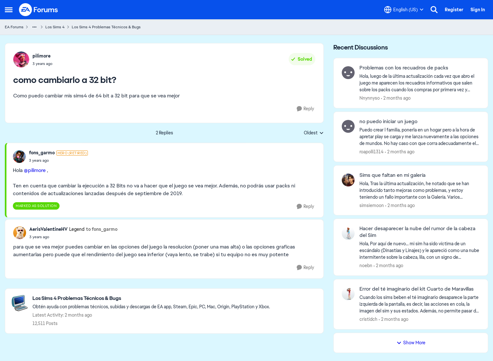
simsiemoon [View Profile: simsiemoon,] (371, 205)
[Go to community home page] (38, 9)
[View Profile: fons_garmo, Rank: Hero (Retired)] (19, 156)
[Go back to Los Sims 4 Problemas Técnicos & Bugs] (151, 298)
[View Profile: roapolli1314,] (348, 126)
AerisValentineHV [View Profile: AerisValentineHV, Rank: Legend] (48, 229)
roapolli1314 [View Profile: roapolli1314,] (371, 152)
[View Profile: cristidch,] (348, 293)
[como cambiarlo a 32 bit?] (58, 160)
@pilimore (35, 170)
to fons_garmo (101, 229)
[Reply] (305, 108)
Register (454, 10)
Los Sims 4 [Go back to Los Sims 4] (55, 27)
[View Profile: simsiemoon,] (348, 180)
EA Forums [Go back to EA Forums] (14, 27)
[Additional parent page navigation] (34, 27)
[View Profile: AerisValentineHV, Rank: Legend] (19, 232)
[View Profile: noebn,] (348, 233)
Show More (410, 343)
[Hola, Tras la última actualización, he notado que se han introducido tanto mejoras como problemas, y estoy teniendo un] (419, 190)
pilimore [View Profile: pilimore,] (42, 56)
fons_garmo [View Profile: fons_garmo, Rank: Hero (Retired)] (42, 153)
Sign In (477, 10)
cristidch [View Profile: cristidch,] (368, 319)
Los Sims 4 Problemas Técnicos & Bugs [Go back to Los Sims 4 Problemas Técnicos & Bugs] (106, 27)
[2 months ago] (396, 98)
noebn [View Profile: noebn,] (365, 265)
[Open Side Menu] (9, 9)
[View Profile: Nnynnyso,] (348, 72)
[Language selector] (403, 9)
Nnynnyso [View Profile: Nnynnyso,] (369, 98)
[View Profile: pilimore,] (21, 59)
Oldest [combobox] (314, 133)
